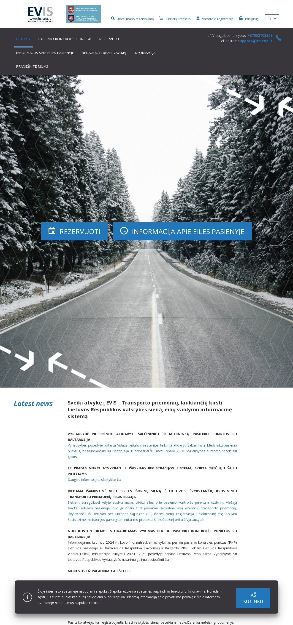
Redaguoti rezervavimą (104, 52)
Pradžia (23, 39)
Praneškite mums (32, 66)
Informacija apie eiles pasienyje (45, 52)
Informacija (144, 52)
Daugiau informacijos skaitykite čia (94, 479)
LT (272, 18)
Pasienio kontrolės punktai (64, 39)
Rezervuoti (110, 39)
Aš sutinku (253, 598)
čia (101, 602)
